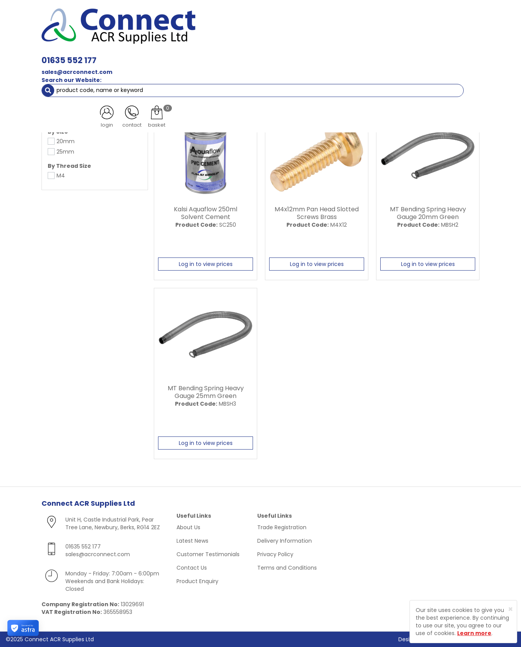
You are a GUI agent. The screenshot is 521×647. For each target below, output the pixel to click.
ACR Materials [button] (68, 54)
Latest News (192, 541)
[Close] (510, 609)
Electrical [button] (344, 54)
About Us (188, 527)
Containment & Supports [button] (137, 54)
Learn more (474, 633)
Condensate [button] (264, 54)
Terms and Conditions (287, 568)
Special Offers (454, 54)
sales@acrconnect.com (184, 30)
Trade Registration (281, 527)
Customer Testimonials (208, 554)
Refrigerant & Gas (209, 54)
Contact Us (191, 568)
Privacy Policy (275, 554)
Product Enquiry (197, 581)
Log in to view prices (206, 264)
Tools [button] (380, 54)
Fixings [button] (306, 54)
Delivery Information (284, 541)
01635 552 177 (176, 18)
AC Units (412, 54)
